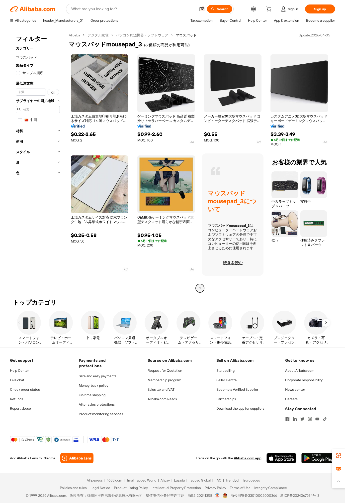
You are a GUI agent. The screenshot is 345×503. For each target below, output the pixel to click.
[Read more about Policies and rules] (72, 488)
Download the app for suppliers (240, 408)
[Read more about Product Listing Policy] (130, 488)
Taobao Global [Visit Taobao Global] (200, 480)
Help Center (19, 371)
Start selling (225, 371)
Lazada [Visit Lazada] (179, 480)
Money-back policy (93, 385)
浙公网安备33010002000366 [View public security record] (254, 496)
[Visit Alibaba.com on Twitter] (302, 419)
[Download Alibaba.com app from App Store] (281, 458)
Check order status (25, 389)
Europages (251, 480)
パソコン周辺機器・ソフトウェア (142, 35)
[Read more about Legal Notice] (99, 488)
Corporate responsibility (304, 380)
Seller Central (226, 380)
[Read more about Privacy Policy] (214, 488)
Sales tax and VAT (161, 389)
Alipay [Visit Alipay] (165, 480)
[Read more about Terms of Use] (239, 488)
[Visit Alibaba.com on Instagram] (310, 419)
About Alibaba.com (299, 371)
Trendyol (232, 480)
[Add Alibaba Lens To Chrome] (76, 458)
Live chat (17, 380)
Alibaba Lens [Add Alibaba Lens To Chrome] (27, 458)
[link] (338, 455)
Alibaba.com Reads (162, 399)
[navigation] (38, 162)
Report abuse (20, 408)
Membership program (164, 380)
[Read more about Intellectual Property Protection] (175, 488)
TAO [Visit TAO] (218, 480)
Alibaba (74, 35)
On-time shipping (92, 395)
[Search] (219, 9)
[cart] (269, 10)
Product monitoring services (101, 414)
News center (295, 389)
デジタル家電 (97, 35)
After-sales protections (97, 404)
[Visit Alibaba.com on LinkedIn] (295, 419)
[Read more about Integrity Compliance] (269, 488)
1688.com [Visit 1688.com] (114, 480)
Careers (291, 399)
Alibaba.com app (247, 458)
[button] (202, 9)
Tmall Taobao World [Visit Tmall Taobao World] (141, 480)
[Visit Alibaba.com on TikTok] (325, 419)
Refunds (16, 399)
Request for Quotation (165, 371)
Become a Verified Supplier (237, 389)
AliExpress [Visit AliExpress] (95, 480)
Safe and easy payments (97, 376)
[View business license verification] (217, 495)
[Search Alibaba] (133, 9)
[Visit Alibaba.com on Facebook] (287, 419)
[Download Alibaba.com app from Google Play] (318, 458)
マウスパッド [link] (186, 35)
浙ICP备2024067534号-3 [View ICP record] (299, 496)
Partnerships (226, 399)
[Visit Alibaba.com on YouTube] (317, 419)
